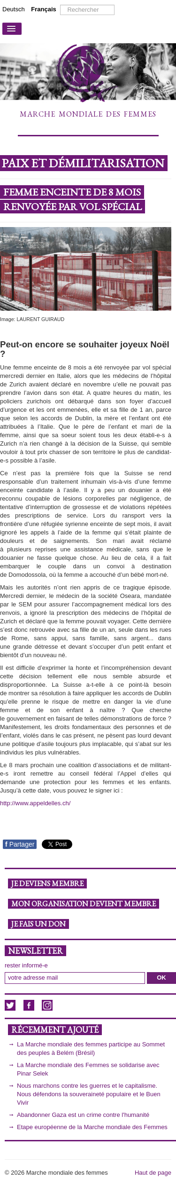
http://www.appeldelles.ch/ (35, 803)
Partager (19, 844)
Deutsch (14, 9)
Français (43, 9)
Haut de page (153, 1172)
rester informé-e (26, 965)
